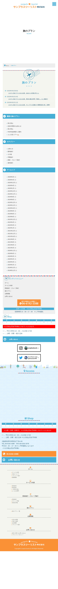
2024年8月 (12, 216)
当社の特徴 (15, 557)
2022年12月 (13, 242)
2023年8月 (12, 234)
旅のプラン (8, 329)
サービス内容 (8, 323)
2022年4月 (12, 246)
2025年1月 (12, 201)
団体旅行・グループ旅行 (12, 326)
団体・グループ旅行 (16, 168)
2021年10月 (13, 264)
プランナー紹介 (16, 513)
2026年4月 (12, 190)
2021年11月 (13, 260)
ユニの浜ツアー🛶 (16, 138)
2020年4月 (12, 293)
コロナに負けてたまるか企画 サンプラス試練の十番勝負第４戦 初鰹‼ (29, 105)
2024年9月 (12, 212)
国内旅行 (11, 157)
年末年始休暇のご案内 (17, 135)
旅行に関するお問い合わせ (19, 571)
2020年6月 (12, 286)
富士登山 (11, 124)
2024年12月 (13, 205)
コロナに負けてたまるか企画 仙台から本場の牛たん (23, 93)
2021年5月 (12, 279)
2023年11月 (13, 223)
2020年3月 (12, 297)
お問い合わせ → (14, 377)
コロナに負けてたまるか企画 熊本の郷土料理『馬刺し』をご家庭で (28, 99)
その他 (11, 161)
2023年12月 (13, 220)
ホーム (7, 65)
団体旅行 (14, 537)
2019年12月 (13, 304)
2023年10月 (13, 227)
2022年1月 (12, 253)
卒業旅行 (11, 164)
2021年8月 (12, 271)
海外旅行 (11, 172)
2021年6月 (12, 275)
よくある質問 (15, 528)
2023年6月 (12, 238)
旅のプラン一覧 (16, 549)
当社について (15, 511)
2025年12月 (13, 194)
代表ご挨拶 (15, 559)
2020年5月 (12, 290)
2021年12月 (13, 257)
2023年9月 (12, 231)
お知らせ (12, 153)
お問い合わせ (8, 334)
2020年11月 (13, 282)
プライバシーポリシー (17, 572)
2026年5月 (12, 187)
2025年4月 (12, 198)
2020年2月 (12, 301)
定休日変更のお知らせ (17, 127)
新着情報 (14, 515)
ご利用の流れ (15, 527)
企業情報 (7, 332)
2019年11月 (13, 308)
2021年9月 (12, 268)
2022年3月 (12, 249)
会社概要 (14, 560)
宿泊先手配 (15, 540)
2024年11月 (13, 209)
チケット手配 (15, 539)
